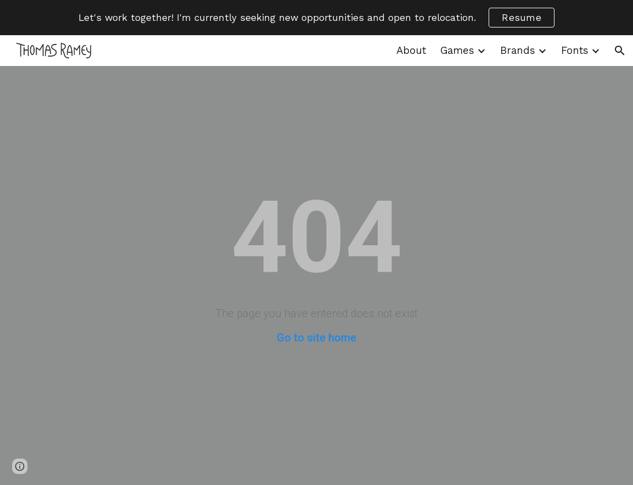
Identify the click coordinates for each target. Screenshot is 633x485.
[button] (620, 50)
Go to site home (316, 337)
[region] (316, 17)
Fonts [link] (575, 51)
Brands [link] (517, 51)
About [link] (411, 51)
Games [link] (457, 51)
